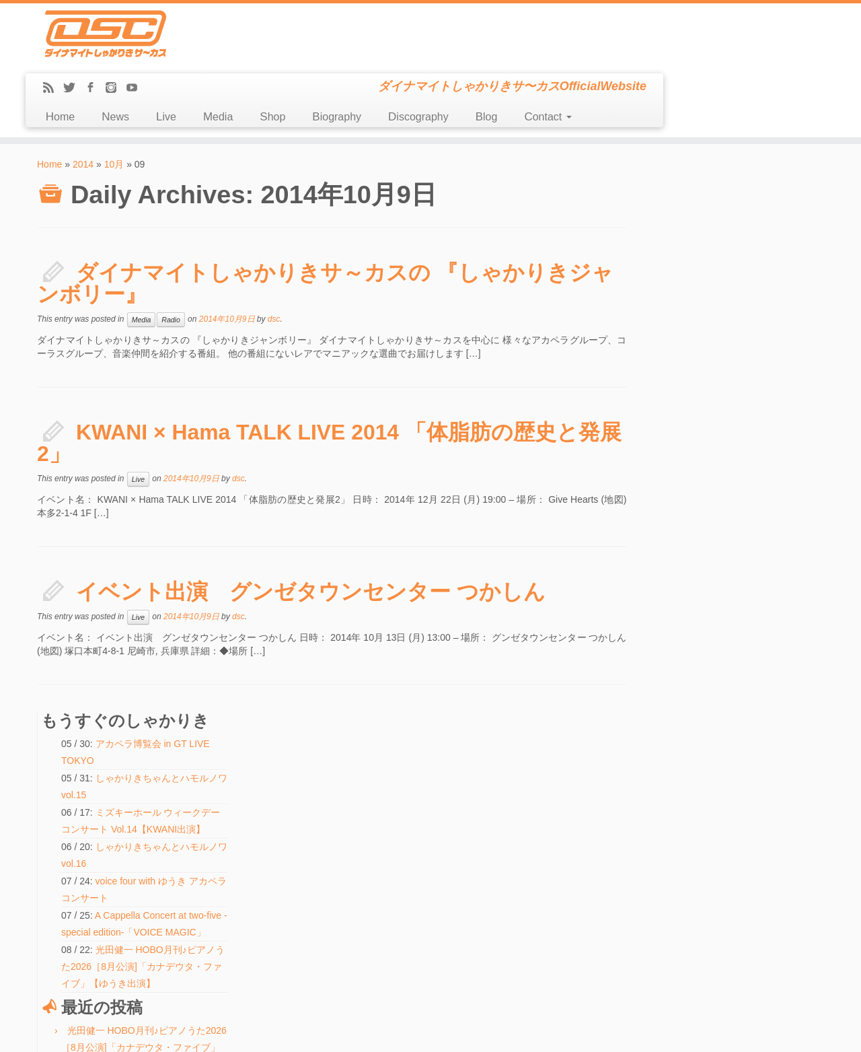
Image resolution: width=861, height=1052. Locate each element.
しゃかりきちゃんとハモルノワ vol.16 (378, 847)
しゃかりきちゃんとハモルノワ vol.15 (378, 909)
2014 (83, 103)
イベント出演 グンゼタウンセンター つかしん (311, 531)
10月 (114, 103)
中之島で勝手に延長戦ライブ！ (738, 644)
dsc (274, 258)
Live (364, 56)
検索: (317, 954)
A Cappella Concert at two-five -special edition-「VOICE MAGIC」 (739, 340)
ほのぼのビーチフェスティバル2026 (375, 862)
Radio (170, 259)
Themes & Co (475, 1032)
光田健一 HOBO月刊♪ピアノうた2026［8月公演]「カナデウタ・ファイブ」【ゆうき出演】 (744, 392)
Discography (617, 56)
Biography (535, 56)
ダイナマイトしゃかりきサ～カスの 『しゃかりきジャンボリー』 (325, 223)
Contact (746, 56)
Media (416, 56)
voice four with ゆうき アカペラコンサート (385, 831)
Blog (685, 56)
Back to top (805, 1032)
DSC (396, 1032)
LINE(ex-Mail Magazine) (86, 919)
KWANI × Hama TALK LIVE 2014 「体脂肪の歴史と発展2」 (319, 382)
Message (62, 934)
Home (258, 56)
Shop (471, 56)
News (314, 56)
